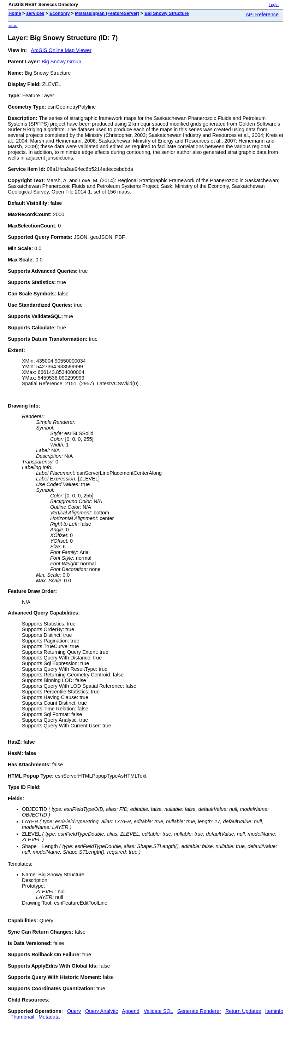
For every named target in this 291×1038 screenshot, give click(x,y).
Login (274, 4)
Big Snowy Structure (166, 13)
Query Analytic (101, 1011)
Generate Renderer (199, 1011)
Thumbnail (22, 1017)
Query (74, 1011)
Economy (59, 13)
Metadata (49, 1017)
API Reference (262, 14)
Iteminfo (274, 1011)
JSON (13, 26)
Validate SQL (158, 1011)
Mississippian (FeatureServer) (107, 13)
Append (130, 1011)
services (35, 13)
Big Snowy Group (61, 61)
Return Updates (243, 1011)
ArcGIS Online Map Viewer (61, 50)
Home (14, 13)
